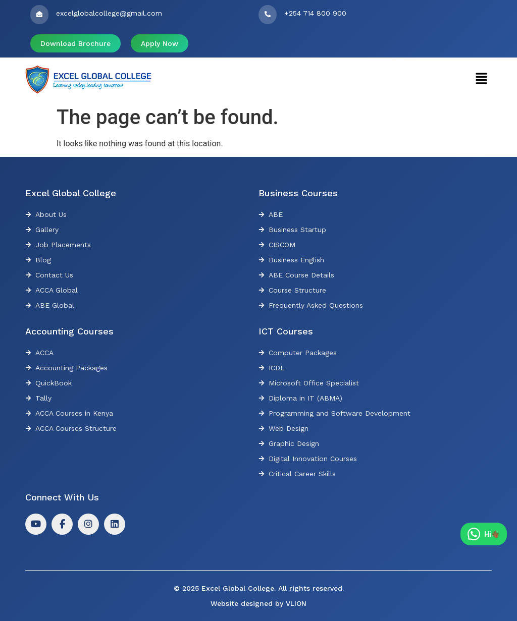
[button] (482, 79)
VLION (296, 603)
